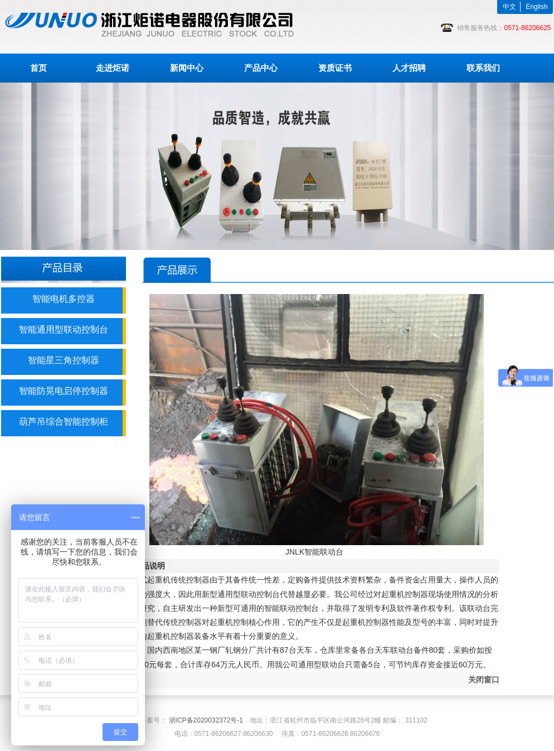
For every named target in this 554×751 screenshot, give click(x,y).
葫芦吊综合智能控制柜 (63, 421)
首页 (38, 68)
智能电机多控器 (63, 299)
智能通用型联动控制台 (63, 329)
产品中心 (261, 68)
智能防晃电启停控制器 (63, 391)
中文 (509, 7)
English (536, 7)
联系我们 (483, 68)
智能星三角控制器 (63, 360)
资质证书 (335, 68)
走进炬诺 (112, 68)
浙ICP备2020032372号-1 (206, 720)
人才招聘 (409, 68)
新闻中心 (186, 68)
